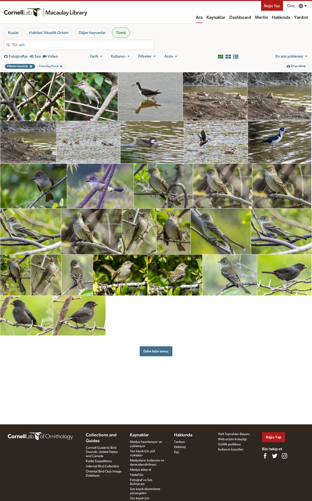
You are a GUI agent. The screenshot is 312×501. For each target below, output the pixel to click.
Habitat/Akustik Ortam (48, 33)
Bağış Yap (272, 6)
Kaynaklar (215, 17)
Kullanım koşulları (230, 449)
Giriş (291, 6)
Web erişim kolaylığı (232, 439)
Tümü (121, 33)
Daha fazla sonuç (156, 351)
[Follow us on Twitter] (275, 456)
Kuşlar (13, 33)
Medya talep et (140, 469)
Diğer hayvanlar (92, 33)
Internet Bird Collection (102, 466)
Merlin (261, 17)
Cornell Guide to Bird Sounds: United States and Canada (102, 452)
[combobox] (83, 45)
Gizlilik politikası (229, 444)
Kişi (176, 452)
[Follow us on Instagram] (284, 456)
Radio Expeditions (99, 461)
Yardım (301, 17)
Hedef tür (137, 475)
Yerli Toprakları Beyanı (234, 434)
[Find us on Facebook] (265, 456)
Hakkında (281, 17)
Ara (199, 17)
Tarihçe (179, 442)
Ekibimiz (180, 447)
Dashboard (240, 17)
